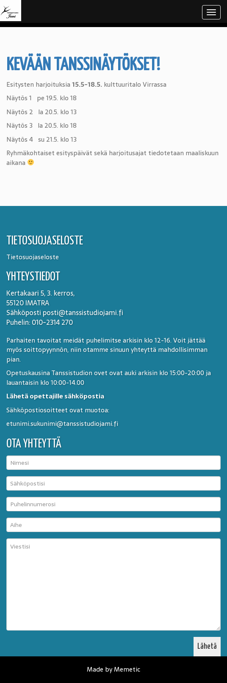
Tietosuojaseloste (32, 257)
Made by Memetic (113, 669)
